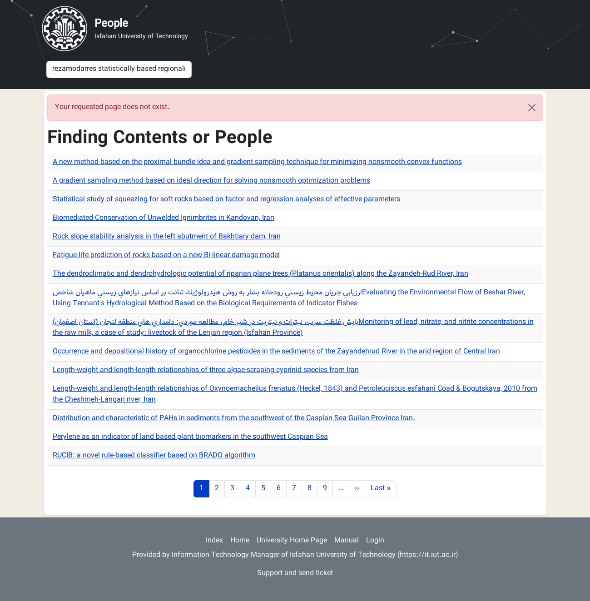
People (111, 24)
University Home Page (292, 540)
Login (375, 540)
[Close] (532, 107)
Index (214, 540)
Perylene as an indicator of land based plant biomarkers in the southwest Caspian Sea (190, 437)
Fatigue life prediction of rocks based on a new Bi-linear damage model (166, 255)
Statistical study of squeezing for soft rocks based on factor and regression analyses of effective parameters (226, 199)
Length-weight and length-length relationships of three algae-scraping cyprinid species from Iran (206, 370)
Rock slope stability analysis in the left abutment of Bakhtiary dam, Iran (167, 237)
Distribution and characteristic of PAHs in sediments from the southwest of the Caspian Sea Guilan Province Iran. (234, 418)
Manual (346, 540)
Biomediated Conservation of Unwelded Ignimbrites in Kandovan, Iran (163, 218)
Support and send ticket (295, 573)
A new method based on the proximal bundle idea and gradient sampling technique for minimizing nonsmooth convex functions (257, 162)
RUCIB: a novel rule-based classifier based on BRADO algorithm (154, 456)
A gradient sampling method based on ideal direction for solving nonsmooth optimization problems (211, 181)
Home (239, 540)
